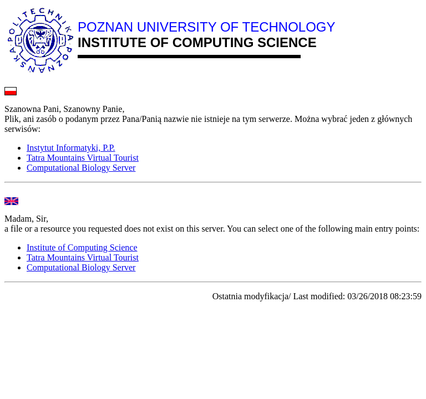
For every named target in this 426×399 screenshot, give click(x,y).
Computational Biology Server (81, 167)
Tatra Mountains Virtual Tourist (83, 157)
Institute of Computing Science (82, 247)
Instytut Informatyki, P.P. (71, 147)
